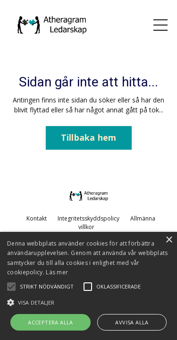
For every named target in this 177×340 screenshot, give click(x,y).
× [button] (168, 240)
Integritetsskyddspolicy (88, 218)
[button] (88, 302)
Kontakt (36, 218)
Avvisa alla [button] (131, 322)
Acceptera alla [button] (50, 322)
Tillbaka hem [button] (89, 137)
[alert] (88, 286)
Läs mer (57, 272)
